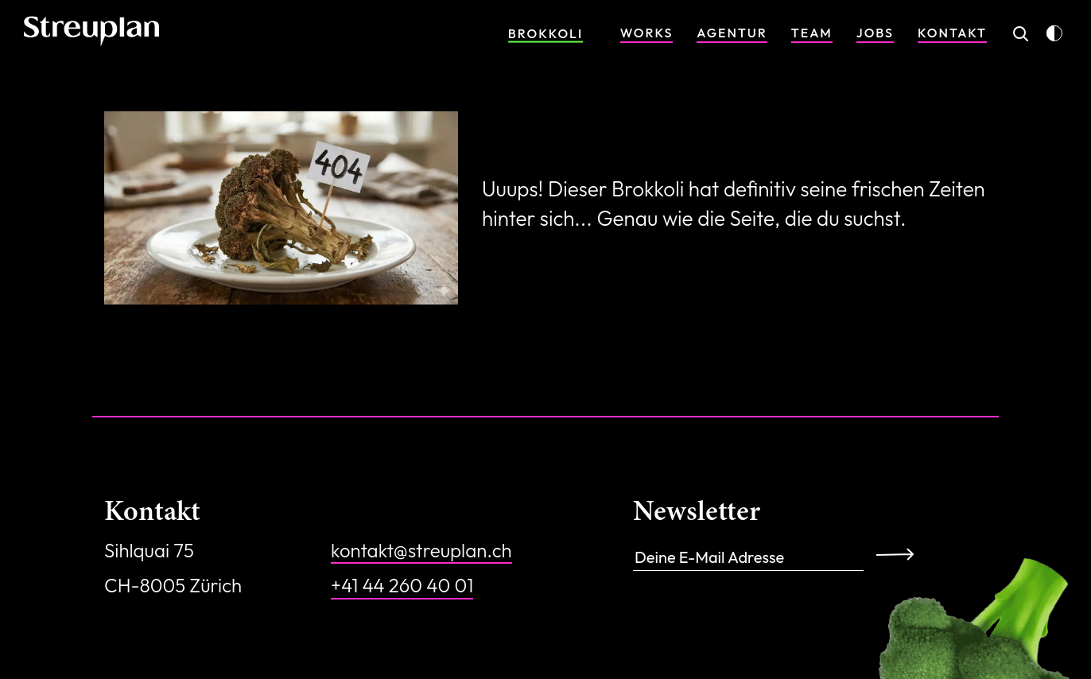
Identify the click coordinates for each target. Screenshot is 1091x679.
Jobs (875, 33)
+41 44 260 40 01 (402, 585)
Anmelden (900, 553)
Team (812, 33)
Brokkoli (545, 33)
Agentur (732, 33)
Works (647, 33)
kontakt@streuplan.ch (421, 550)
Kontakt (952, 33)
